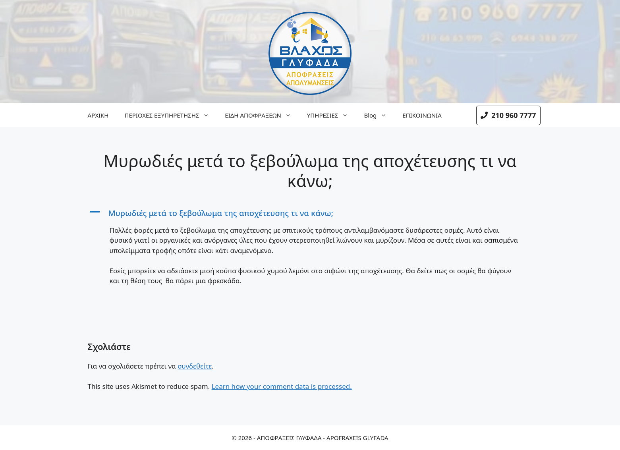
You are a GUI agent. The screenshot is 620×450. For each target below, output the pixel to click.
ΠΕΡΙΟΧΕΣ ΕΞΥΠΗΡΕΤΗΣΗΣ (170, 115)
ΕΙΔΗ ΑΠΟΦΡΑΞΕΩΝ (262, 115)
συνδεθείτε (195, 366)
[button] (310, 213)
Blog (379, 115)
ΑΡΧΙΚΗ (98, 115)
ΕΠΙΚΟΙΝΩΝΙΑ (421, 115)
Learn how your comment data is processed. (282, 386)
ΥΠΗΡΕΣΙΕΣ (331, 115)
